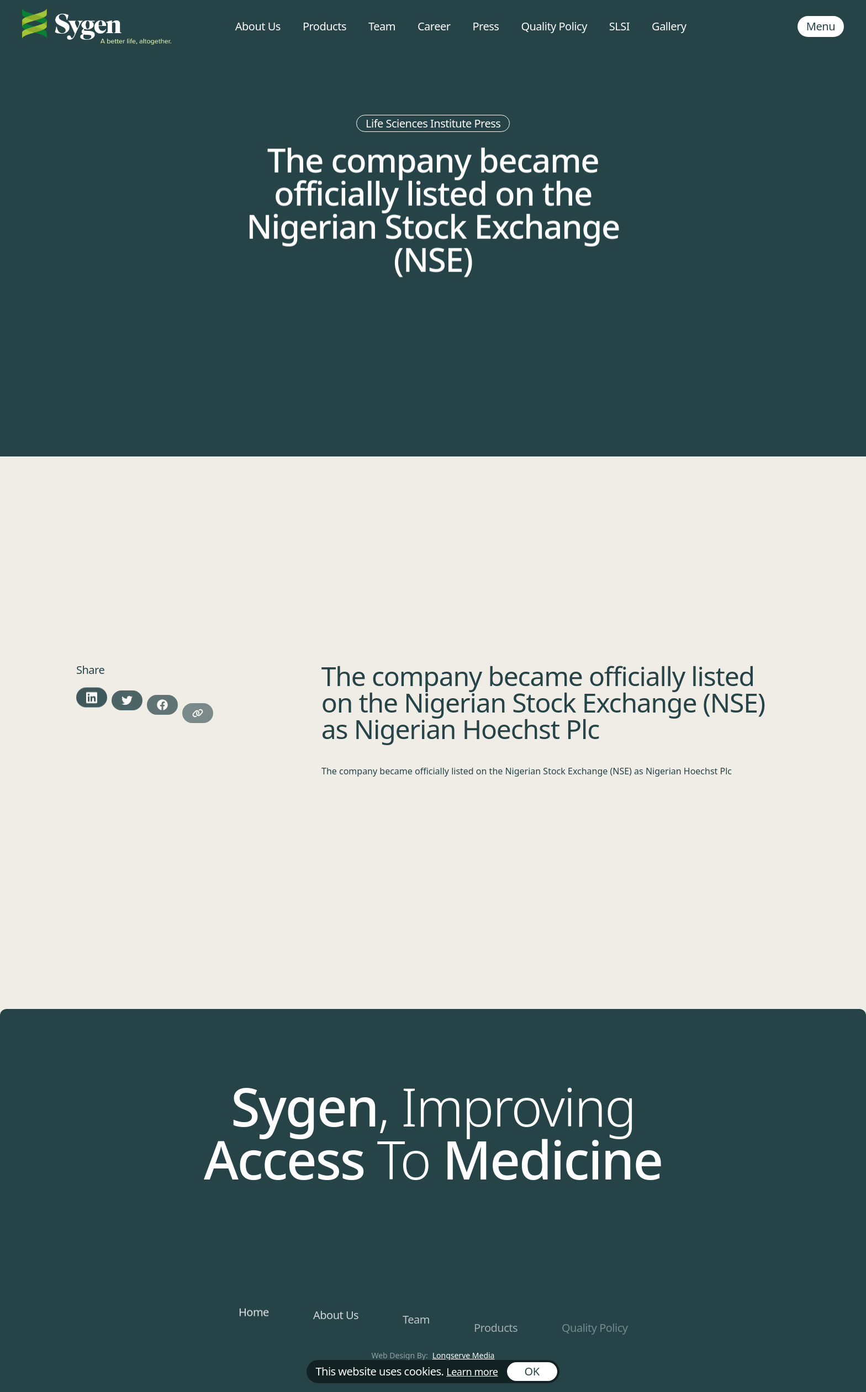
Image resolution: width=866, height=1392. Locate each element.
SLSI (619, 26)
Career (434, 26)
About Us (258, 26)
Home (254, 1315)
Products (324, 26)
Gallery (669, 26)
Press (485, 26)
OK (532, 1371)
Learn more (472, 1371)
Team (381, 26)
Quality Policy (554, 26)
